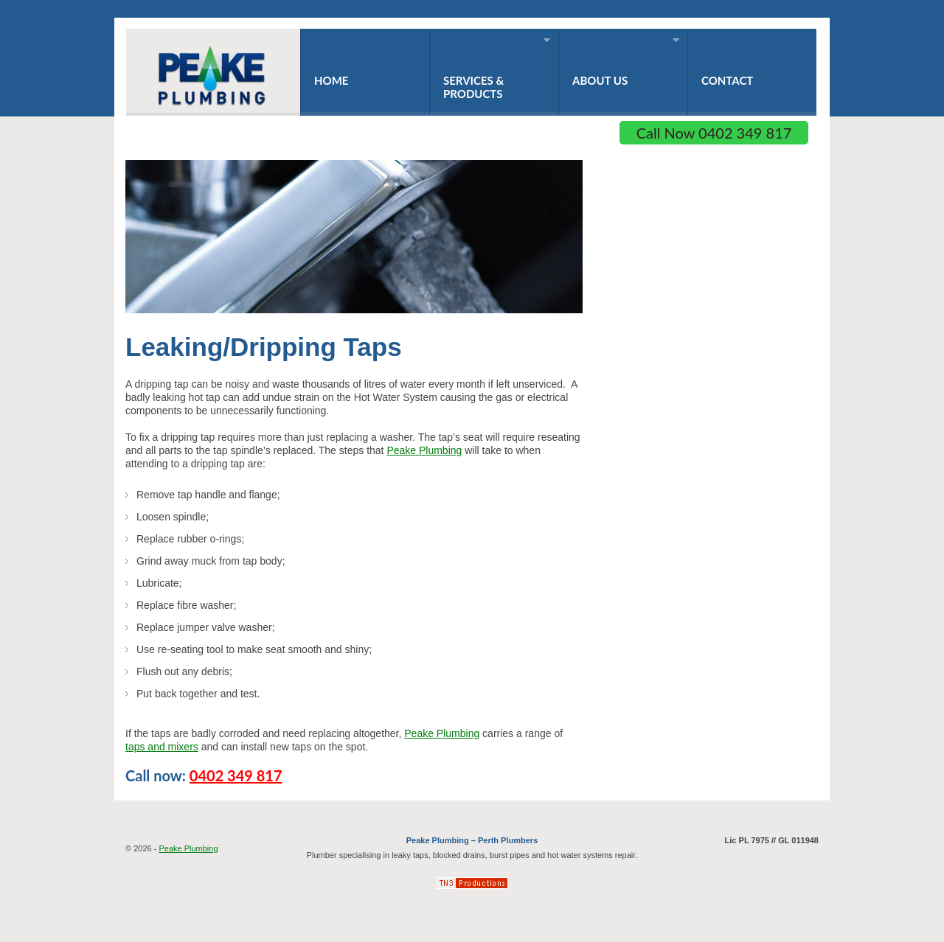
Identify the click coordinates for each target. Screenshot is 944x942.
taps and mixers (161, 747)
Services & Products (489, 68)
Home (331, 80)
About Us (618, 61)
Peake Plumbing (424, 450)
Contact (727, 80)
